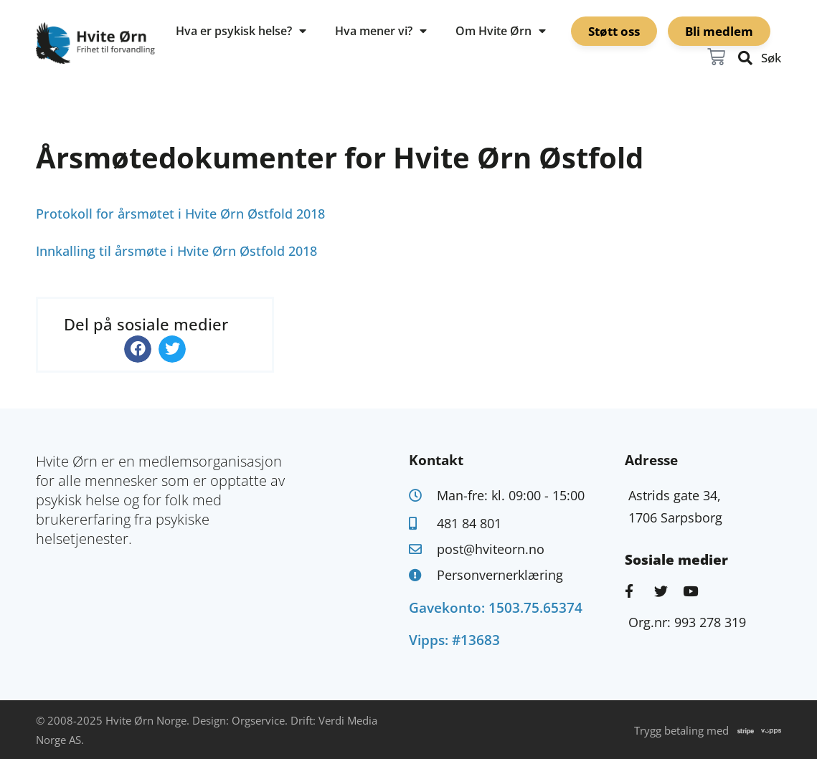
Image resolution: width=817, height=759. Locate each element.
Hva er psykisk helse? (241, 31)
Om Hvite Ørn (500, 31)
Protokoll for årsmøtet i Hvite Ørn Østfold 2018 (180, 213)
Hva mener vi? (381, 31)
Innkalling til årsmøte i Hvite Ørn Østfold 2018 (176, 250)
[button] (137, 349)
